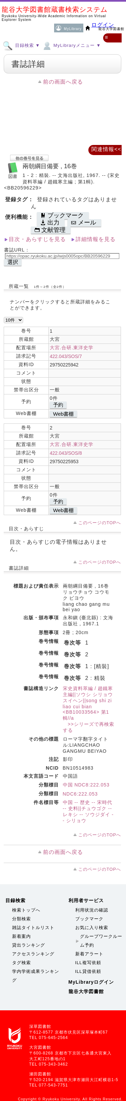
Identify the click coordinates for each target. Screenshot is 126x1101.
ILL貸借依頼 (88, 971)
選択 (12, 262)
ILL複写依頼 (88, 962)
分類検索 (21, 918)
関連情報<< (106, 149)
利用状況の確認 (91, 910)
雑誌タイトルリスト (33, 927)
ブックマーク (89, 918)
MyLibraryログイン (91, 982)
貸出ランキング (28, 945)
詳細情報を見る (96, 239)
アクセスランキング (33, 953)
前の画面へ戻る (63, 82)
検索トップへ (26, 910)
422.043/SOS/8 (66, 453)
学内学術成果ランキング (35, 976)
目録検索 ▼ (21, 45)
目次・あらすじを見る (37, 239)
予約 (58, 405)
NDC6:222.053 (80, 794)
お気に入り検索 (91, 927)
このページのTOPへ (99, 522)
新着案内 (21, 936)
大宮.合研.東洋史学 (71, 347)
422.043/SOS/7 (66, 356)
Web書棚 (63, 414)
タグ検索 (21, 962)
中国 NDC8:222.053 (86, 784)
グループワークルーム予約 (101, 941)
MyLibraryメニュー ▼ (71, 45)
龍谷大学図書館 (86, 991)
